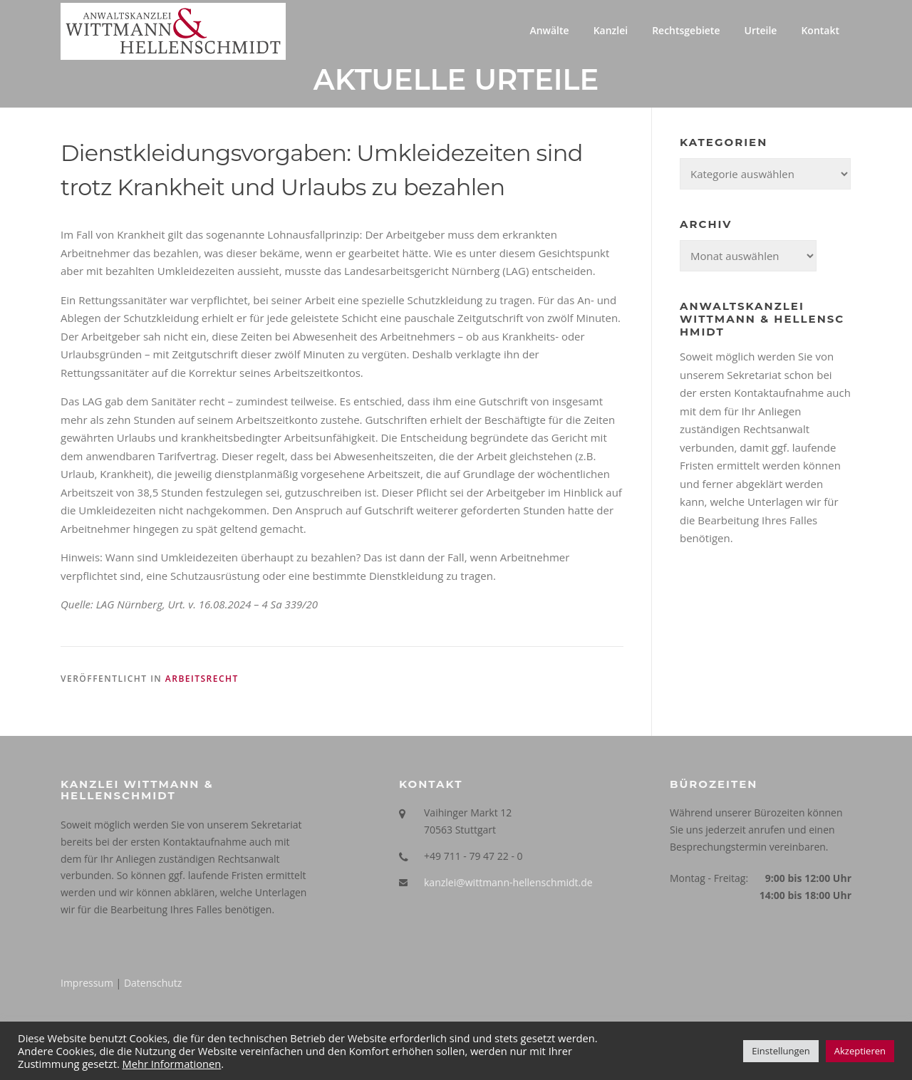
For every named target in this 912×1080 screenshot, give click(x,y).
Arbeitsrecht (202, 679)
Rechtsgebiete (686, 30)
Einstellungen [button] (780, 1050)
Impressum (87, 983)
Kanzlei (611, 30)
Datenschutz (153, 983)
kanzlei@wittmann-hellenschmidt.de (508, 882)
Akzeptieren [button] (860, 1050)
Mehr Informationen (172, 1063)
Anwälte (549, 30)
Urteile (760, 30)
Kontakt (820, 30)
